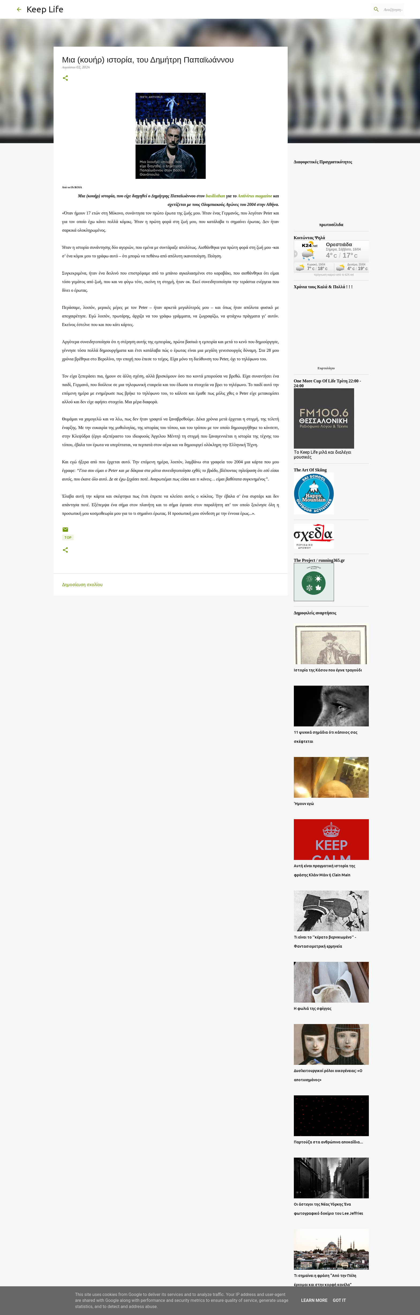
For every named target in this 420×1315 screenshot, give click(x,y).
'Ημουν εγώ (304, 803)
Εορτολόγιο (326, 368)
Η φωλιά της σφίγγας (312, 1008)
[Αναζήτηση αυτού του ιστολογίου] (376, 9)
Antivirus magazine (255, 196)
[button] (65, 78)
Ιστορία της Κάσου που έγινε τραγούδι (328, 670)
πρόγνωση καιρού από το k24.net (334, 275)
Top (68, 537)
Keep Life (45, 9)
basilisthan (215, 196)
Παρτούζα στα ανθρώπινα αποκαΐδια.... (328, 1142)
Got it (339, 1300)
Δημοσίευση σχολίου (82, 584)
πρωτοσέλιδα (331, 224)
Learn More (314, 1300)
